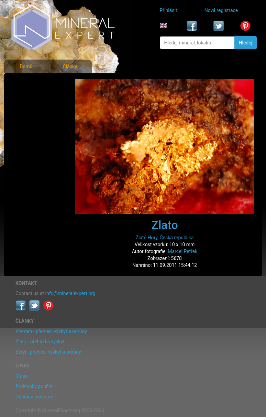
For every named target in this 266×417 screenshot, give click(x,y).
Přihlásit (168, 10)
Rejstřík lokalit (31, 128)
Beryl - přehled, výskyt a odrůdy (48, 352)
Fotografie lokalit (34, 113)
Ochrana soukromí (35, 396)
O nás (21, 376)
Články (70, 66)
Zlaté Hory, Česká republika (165, 237)
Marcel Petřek (182, 251)
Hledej (245, 42)
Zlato (164, 225)
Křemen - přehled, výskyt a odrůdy (51, 331)
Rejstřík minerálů (34, 98)
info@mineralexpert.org (70, 293)
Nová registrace (221, 10)
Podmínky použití (33, 386)
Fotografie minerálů (37, 83)
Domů (26, 66)
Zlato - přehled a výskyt (39, 341)
